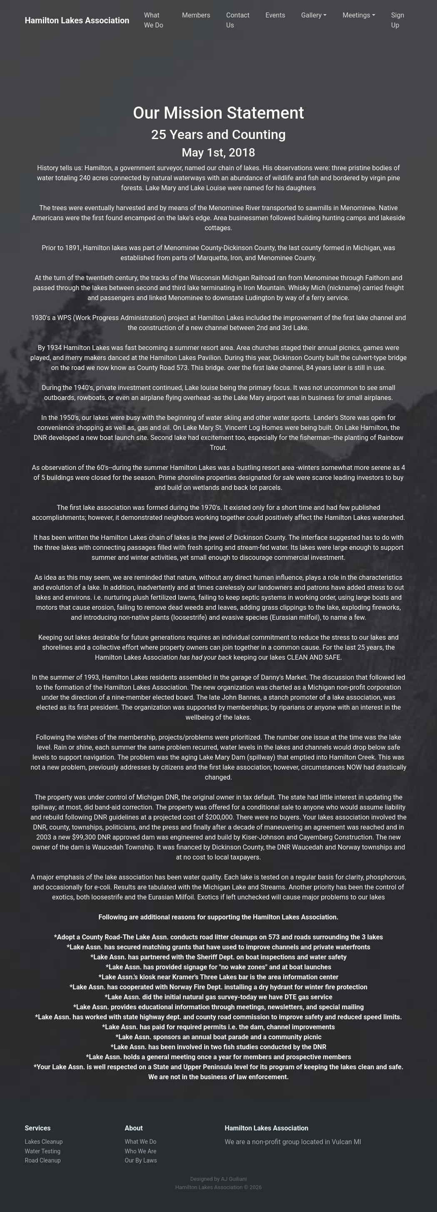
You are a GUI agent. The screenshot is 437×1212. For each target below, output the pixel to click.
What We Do (153, 20)
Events (275, 15)
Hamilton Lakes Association (77, 20)
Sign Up (397, 20)
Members (196, 15)
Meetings (356, 15)
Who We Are (141, 1151)
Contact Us (238, 20)
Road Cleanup (43, 1160)
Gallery (311, 15)
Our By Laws (141, 1160)
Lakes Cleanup (44, 1141)
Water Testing (43, 1151)
